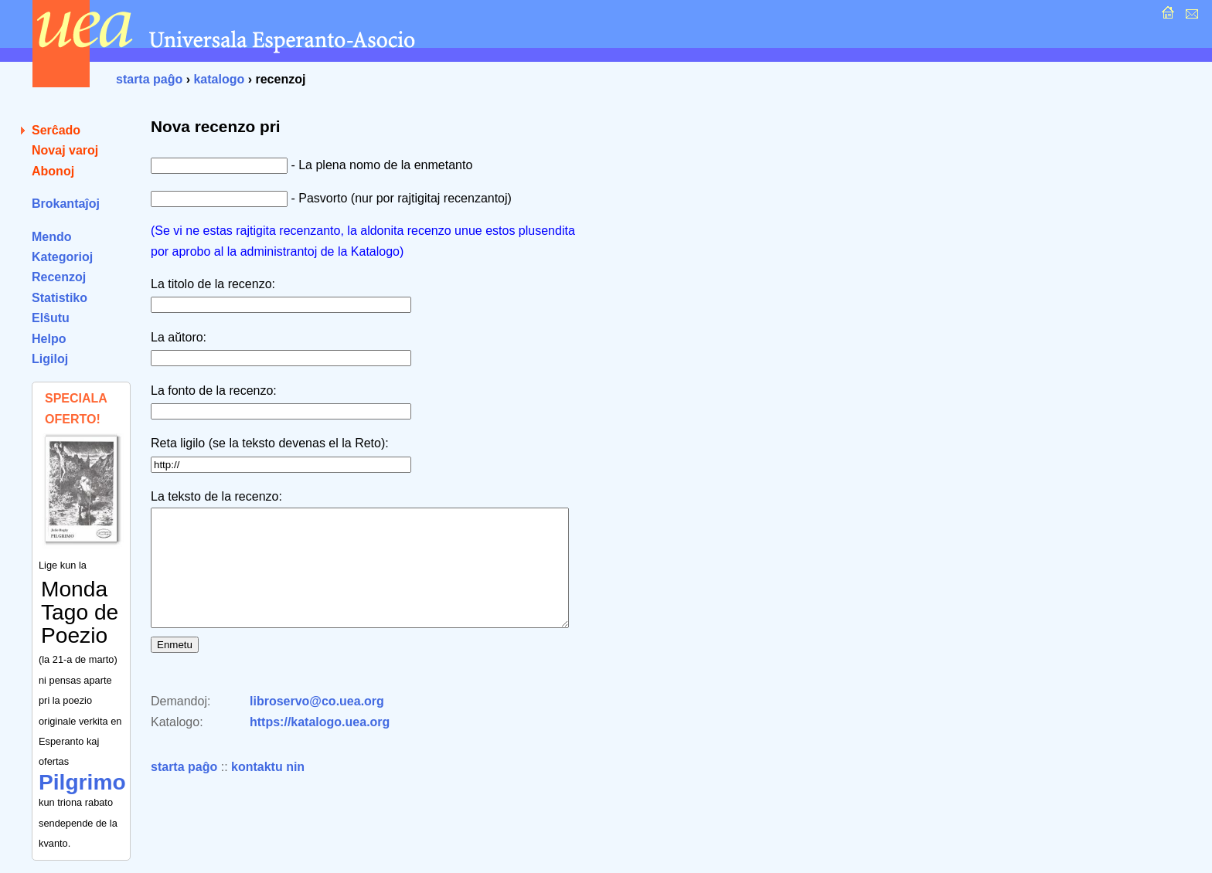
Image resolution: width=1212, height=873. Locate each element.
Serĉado (56, 130)
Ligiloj (50, 358)
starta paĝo (149, 79)
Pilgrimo (82, 782)
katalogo (218, 79)
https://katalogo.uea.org (320, 745)
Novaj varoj (65, 150)
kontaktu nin (268, 790)
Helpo (49, 338)
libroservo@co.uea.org (317, 724)
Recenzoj (59, 277)
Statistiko (59, 297)
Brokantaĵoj (66, 203)
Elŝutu (51, 317)
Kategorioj (62, 256)
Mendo (52, 236)
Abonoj (53, 171)
